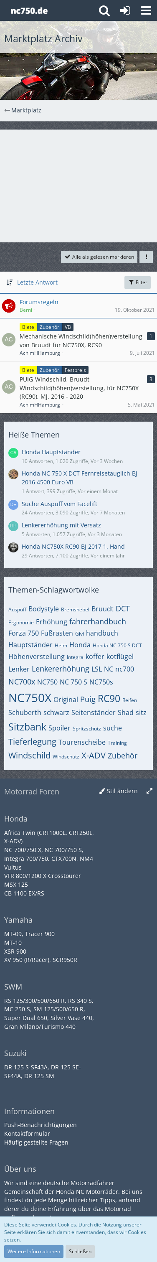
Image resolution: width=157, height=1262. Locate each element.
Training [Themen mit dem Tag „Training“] (117, 742)
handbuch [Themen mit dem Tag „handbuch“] (102, 633)
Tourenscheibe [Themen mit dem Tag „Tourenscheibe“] (82, 742)
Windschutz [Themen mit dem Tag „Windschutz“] (66, 756)
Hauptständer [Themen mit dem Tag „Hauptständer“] (30, 644)
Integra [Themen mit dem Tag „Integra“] (75, 657)
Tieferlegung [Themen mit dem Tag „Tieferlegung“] (32, 741)
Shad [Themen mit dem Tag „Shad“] (126, 712)
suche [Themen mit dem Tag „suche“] (112, 728)
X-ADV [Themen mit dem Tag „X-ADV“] (93, 755)
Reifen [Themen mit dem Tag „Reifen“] (129, 700)
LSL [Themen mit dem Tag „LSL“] (96, 669)
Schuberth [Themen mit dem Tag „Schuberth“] (24, 712)
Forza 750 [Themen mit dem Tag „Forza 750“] (23, 633)
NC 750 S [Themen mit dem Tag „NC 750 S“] (73, 682)
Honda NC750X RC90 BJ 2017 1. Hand (73, 546)
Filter (137, 282)
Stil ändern (122, 791)
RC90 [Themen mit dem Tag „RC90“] (109, 698)
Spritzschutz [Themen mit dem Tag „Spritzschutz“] (87, 728)
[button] (146, 10)
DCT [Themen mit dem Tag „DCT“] (123, 608)
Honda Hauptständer (51, 452)
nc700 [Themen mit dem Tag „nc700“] (124, 669)
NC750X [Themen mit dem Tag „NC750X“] (29, 697)
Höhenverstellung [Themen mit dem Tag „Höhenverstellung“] (36, 656)
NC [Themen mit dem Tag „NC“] (108, 669)
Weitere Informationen (34, 1251)
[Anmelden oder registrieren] (125, 10)
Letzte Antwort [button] (37, 282)
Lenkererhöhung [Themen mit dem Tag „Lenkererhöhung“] (60, 669)
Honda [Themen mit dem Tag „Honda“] (80, 644)
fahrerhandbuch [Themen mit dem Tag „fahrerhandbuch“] (97, 621)
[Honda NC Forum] (29, 10)
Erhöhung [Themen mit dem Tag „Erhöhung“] (51, 621)
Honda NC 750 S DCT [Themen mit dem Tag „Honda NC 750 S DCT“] (117, 645)
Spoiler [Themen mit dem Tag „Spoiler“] (59, 728)
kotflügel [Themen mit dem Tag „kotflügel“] (120, 656)
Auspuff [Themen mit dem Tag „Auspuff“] (17, 609)
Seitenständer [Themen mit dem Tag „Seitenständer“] (93, 712)
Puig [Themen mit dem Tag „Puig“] (88, 699)
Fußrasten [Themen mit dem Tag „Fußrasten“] (57, 633)
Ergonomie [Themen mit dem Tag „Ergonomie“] (21, 622)
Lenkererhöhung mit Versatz (61, 525)
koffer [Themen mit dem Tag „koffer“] (95, 656)
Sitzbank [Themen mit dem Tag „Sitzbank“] (27, 726)
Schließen (80, 1251)
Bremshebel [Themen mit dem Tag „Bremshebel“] (75, 609)
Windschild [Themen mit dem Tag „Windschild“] (29, 755)
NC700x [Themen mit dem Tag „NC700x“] (21, 682)
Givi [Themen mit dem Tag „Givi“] (79, 633)
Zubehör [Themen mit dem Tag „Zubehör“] (122, 756)
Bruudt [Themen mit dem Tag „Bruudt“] (102, 608)
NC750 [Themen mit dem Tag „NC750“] (47, 682)
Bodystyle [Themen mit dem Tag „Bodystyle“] (43, 608)
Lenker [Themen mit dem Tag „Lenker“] (19, 669)
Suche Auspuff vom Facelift (59, 504)
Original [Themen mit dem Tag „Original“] (65, 699)
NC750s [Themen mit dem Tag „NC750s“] (101, 682)
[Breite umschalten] (149, 791)
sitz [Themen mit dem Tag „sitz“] (141, 712)
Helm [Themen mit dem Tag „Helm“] (61, 645)
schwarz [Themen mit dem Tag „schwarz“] (56, 712)
